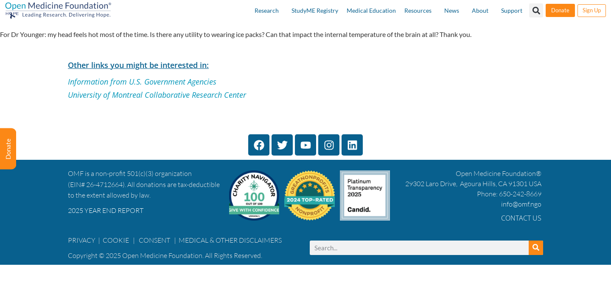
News (451, 10)
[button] (536, 10)
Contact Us (521, 218)
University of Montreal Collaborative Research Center (157, 95)
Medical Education (371, 10)
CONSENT (154, 240)
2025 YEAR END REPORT (105, 210)
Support (511, 10)
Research (267, 10)
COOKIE (116, 240)
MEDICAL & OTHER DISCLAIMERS (230, 240)
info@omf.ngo (521, 204)
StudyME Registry (314, 10)
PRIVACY (81, 240)
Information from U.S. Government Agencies (142, 81)
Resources (418, 10)
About (480, 10)
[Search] (536, 248)
